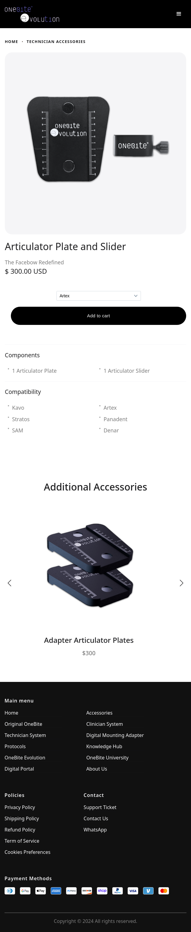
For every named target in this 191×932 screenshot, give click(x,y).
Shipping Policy (22, 818)
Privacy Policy (20, 807)
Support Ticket (100, 807)
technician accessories (56, 41)
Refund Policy (20, 829)
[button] (179, 14)
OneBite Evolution (25, 757)
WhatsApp (95, 829)
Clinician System (104, 724)
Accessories (99, 712)
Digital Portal (19, 768)
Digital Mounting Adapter (115, 735)
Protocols (15, 746)
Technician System (25, 735)
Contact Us (96, 818)
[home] (83, 14)
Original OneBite (23, 724)
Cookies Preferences (27, 852)
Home (11, 41)
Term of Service (22, 841)
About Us (96, 768)
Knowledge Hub (104, 746)
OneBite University (107, 757)
